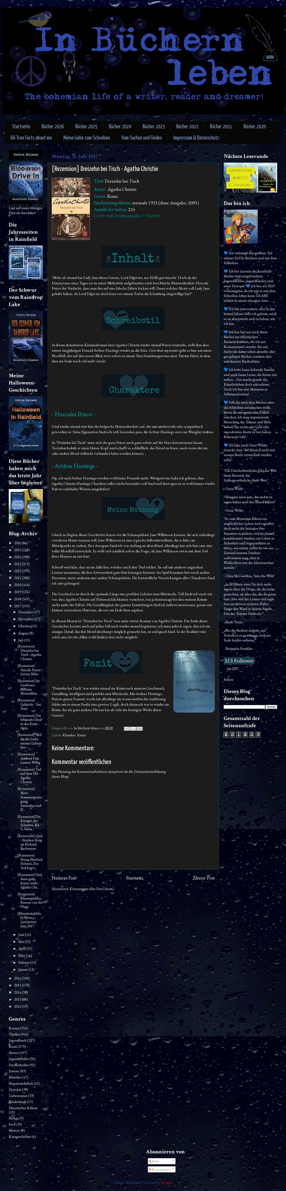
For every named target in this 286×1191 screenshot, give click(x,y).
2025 (18, 550)
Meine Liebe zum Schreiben (86, 138)
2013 (18, 999)
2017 (18, 606)
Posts (154, 1161)
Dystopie (15, 1089)
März (22, 955)
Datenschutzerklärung (150, 771)
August (23, 633)
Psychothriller (19, 1065)
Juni (21, 934)
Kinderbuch (17, 1101)
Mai (21, 941)
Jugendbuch (17, 1040)
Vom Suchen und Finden (141, 138)
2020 (18, 585)
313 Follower (239, 661)
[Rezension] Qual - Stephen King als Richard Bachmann (30, 842)
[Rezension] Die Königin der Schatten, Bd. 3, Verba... (29, 822)
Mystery (14, 1130)
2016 (18, 978)
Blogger (166, 1182)
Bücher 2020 (255, 126)
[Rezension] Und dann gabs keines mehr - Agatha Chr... (30, 880)
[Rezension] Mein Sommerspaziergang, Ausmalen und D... (30, 799)
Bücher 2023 (154, 126)
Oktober (24, 626)
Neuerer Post (64, 878)
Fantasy (14, 1071)
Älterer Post (203, 878)
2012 (18, 1006)
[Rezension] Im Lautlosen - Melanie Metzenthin (28, 687)
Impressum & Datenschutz (196, 138)
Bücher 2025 (86, 126)
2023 (18, 564)
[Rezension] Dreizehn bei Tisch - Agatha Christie (29, 652)
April (22, 948)
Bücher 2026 (53, 126)
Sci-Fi (13, 1124)
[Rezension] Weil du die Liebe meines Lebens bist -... (30, 740)
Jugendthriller (19, 1059)
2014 (18, 992)
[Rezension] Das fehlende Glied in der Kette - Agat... (30, 721)
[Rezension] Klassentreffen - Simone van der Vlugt (30, 900)
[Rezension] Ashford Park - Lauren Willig (29, 758)
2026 (18, 543)
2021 (18, 578)
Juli (21, 640)
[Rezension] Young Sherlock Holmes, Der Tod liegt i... (30, 861)
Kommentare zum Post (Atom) (91, 889)
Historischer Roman (23, 1108)
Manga (14, 1118)
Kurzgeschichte (20, 1136)
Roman (14, 1028)
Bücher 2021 (221, 126)
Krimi (81, 735)
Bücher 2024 (120, 126)
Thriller (14, 1034)
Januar (23, 969)
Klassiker (69, 735)
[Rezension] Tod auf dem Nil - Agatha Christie (29, 775)
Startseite (21, 126)
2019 (18, 592)
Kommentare (160, 1169)
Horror (13, 1052)
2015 (18, 985)
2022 (18, 571)
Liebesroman (18, 1095)
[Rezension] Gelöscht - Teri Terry (29, 704)
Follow (228, 679)
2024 (18, 557)
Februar (24, 962)
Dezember (26, 612)
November (26, 619)
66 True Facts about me (31, 138)
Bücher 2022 (187, 126)
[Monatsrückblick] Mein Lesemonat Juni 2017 (29, 919)
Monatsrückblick (21, 1083)
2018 (18, 599)
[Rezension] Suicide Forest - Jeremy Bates (30, 669)
